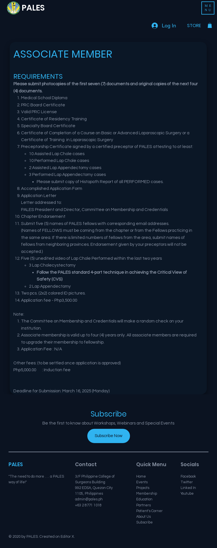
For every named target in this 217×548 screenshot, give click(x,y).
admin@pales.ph (89, 499)
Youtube (187, 494)
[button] (208, 8)
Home (141, 476)
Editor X (67, 537)
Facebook (188, 476)
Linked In (188, 488)
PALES (33, 7)
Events (142, 482)
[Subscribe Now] (108, 436)
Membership (146, 494)
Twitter (187, 482)
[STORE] (194, 25)
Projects (142, 488)
